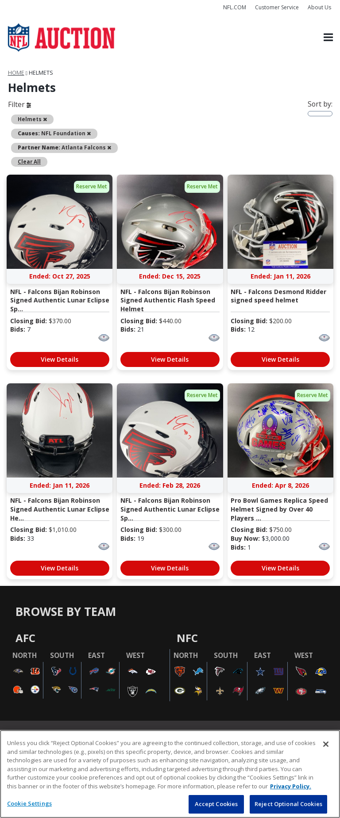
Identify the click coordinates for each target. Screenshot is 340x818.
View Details (59, 359)
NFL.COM (234, 7)
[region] (170, 774)
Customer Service (277, 7)
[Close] (326, 744)
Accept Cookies (216, 804)
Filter (19, 104)
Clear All (29, 161)
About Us (319, 7)
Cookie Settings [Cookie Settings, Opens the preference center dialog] (29, 803)
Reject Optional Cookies (288, 804)
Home (16, 72)
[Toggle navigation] (328, 38)
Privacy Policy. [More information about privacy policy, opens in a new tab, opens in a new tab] (290, 786)
